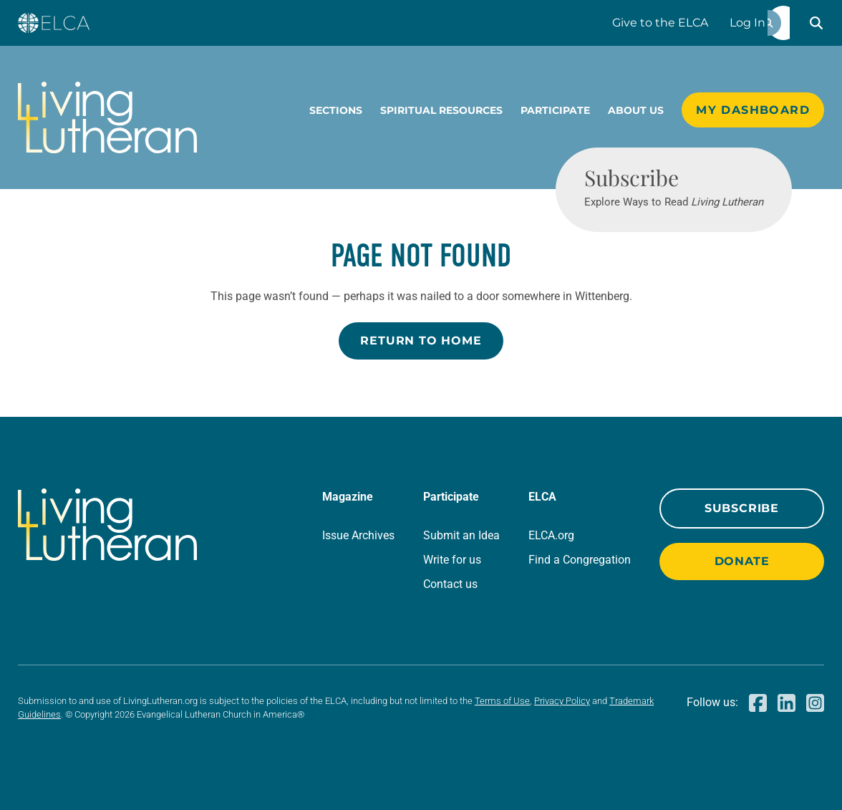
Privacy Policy (562, 700)
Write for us (452, 559)
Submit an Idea (461, 535)
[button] (816, 23)
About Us (636, 110)
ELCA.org (551, 535)
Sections (335, 110)
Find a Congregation (579, 559)
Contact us (450, 584)
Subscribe (742, 508)
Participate (555, 110)
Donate (742, 561)
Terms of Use (502, 700)
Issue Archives (358, 535)
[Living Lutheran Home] (107, 117)
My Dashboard (753, 110)
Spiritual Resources (441, 110)
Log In (747, 22)
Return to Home (420, 340)
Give (660, 22)
